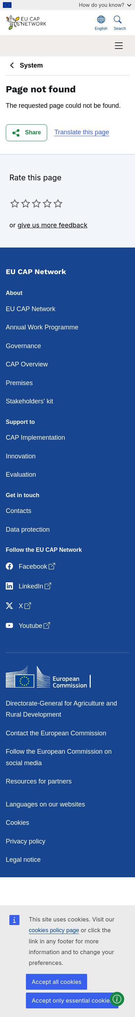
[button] (26, 132)
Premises (19, 383)
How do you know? (105, 5)
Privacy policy (25, 841)
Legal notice (23, 859)
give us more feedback (52, 225)
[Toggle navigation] (118, 46)
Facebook (31, 566)
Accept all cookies (56, 981)
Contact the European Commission (56, 733)
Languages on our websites (45, 804)
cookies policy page (54, 930)
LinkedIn (29, 586)
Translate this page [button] (81, 132)
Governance (23, 346)
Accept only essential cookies (72, 1000)
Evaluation (21, 474)
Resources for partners (39, 781)
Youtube (28, 626)
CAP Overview (27, 364)
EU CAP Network (30, 309)
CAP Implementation (35, 437)
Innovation (21, 456)
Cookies (17, 822)
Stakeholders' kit (29, 401)
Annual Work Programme (42, 327)
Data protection (28, 529)
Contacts (18, 510)
